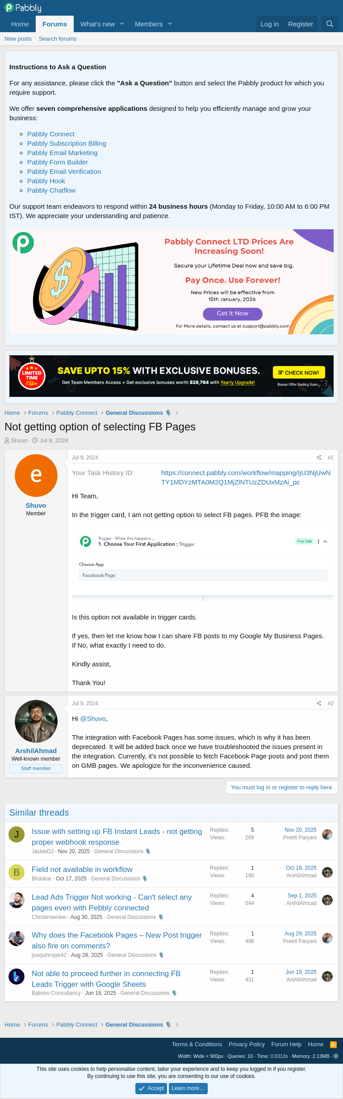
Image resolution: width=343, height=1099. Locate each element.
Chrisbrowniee (49, 917)
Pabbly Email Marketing (62, 152)
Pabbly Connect (51, 134)
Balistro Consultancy (56, 993)
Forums (54, 24)
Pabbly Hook (46, 181)
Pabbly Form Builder (57, 162)
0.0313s (279, 1056)
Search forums (58, 38)
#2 (331, 703)
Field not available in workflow (82, 869)
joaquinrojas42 (49, 955)
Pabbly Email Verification (64, 171)
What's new (97, 24)
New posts (18, 38)
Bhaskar (41, 879)
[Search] (330, 24)
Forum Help (286, 1044)
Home (20, 24)
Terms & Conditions (197, 1044)
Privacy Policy (247, 1044)
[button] (122, 24)
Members (149, 24)
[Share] (319, 458)
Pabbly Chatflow (51, 190)
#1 (331, 458)
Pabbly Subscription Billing (66, 143)
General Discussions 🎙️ (122, 851)
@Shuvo (93, 718)
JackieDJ (43, 851)
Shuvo (19, 440)
